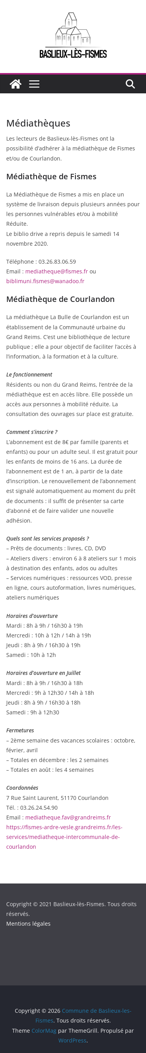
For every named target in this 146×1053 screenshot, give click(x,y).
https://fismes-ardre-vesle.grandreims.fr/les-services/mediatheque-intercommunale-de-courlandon (64, 836)
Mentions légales (28, 923)
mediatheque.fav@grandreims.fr (68, 817)
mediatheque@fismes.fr (56, 271)
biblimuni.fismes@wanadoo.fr (45, 281)
